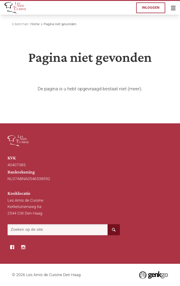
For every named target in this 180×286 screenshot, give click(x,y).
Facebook (12, 247)
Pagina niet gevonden (60, 24)
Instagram (23, 247)
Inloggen (151, 7)
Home (35, 24)
